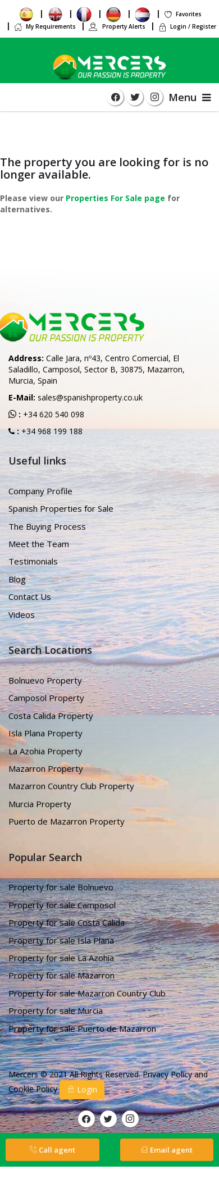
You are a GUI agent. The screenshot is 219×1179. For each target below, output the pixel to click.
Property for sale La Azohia (61, 957)
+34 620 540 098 (52, 414)
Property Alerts (116, 26)
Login (82, 1089)
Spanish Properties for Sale (60, 508)
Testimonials (33, 561)
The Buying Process (47, 526)
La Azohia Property (45, 751)
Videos (21, 614)
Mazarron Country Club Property (71, 785)
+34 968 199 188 (51, 431)
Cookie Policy (34, 1089)
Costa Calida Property (50, 715)
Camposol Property (46, 697)
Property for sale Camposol (62, 905)
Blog (17, 579)
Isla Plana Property (45, 733)
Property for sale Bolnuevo (60, 887)
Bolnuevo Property (45, 680)
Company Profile (40, 491)
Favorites (182, 14)
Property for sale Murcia (55, 1010)
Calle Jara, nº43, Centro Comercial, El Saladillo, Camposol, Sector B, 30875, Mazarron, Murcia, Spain (96, 369)
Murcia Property (39, 803)
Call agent (52, 1150)
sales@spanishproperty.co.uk (90, 397)
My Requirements (44, 26)
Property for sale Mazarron (61, 975)
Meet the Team (38, 543)
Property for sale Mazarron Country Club (87, 993)
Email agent (167, 1150)
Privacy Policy (168, 1074)
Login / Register (187, 26)
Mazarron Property (45, 768)
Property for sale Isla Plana (61, 940)
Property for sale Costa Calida (66, 922)
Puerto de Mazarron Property (66, 821)
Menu (189, 97)
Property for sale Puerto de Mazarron (82, 1028)
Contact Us (29, 596)
